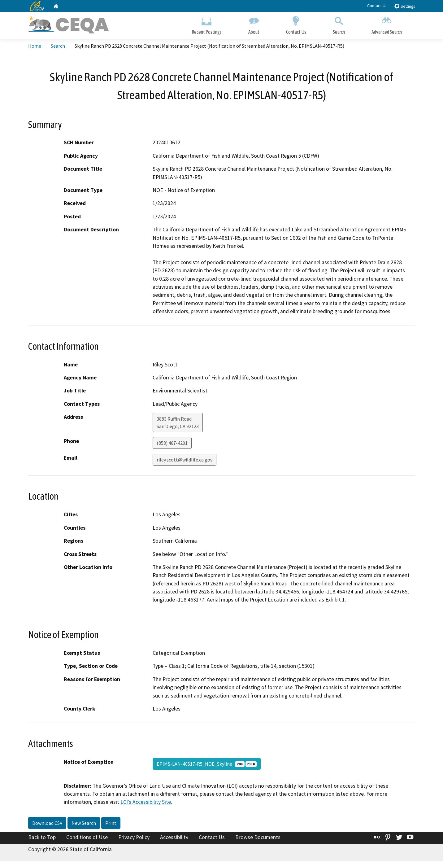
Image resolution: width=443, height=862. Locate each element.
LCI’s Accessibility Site (145, 802)
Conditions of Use (87, 838)
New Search (84, 824)
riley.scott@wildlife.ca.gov (184, 460)
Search (339, 24)
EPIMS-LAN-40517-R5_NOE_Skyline (207, 764)
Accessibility (174, 838)
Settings (404, 6)
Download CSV (47, 824)
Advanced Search (387, 24)
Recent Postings (206, 24)
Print (110, 824)
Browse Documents (257, 838)
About (254, 24)
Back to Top (42, 838)
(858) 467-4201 (172, 444)
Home (34, 47)
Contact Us (377, 5)
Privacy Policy (134, 838)
